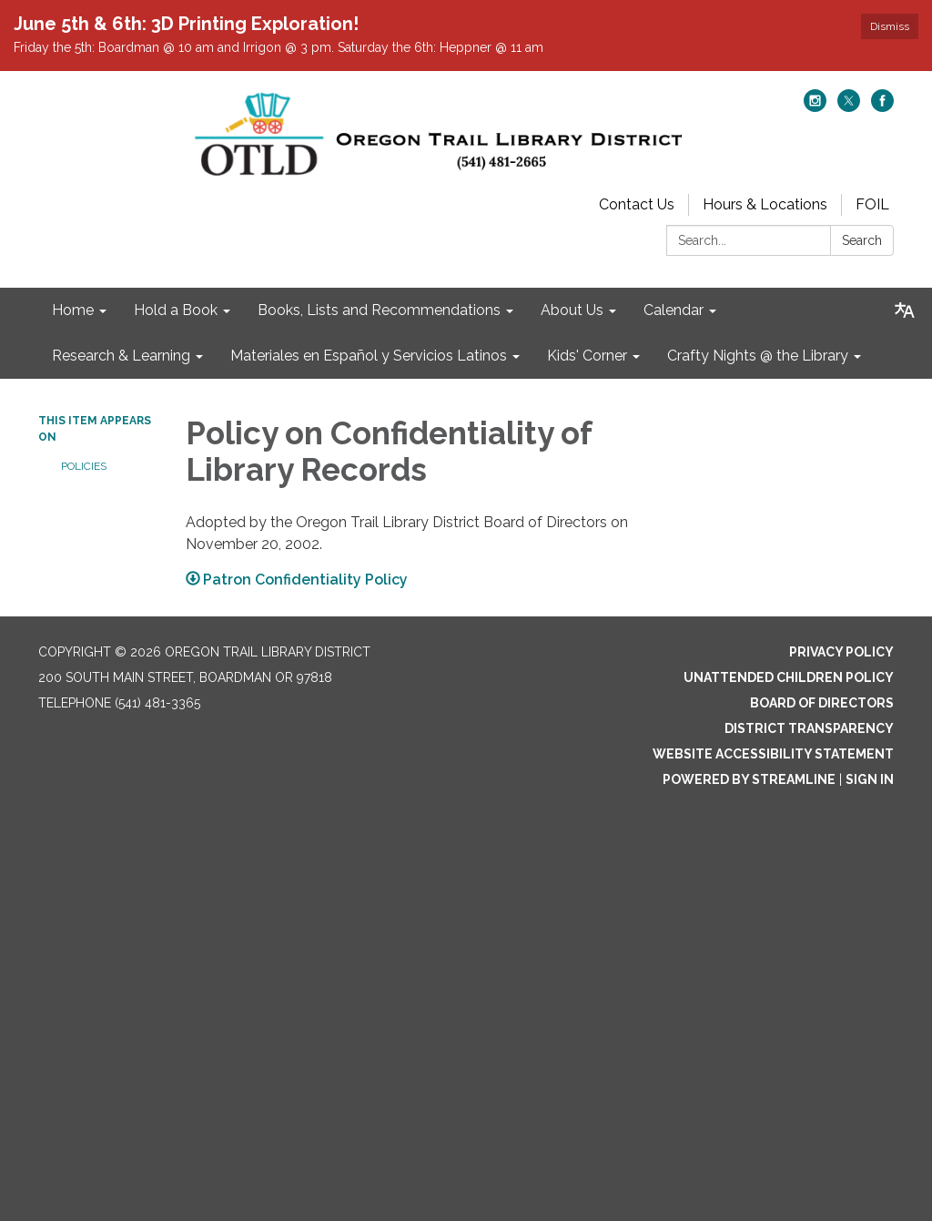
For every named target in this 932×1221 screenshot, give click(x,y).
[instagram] (815, 107)
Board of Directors (822, 703)
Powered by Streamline (749, 779)
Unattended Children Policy (789, 677)
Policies (83, 466)
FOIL (872, 204)
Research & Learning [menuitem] (121, 355)
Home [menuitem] (73, 310)
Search (862, 240)
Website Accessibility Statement (773, 754)
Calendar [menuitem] (673, 310)
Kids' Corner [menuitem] (587, 355)
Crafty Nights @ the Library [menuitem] (757, 355)
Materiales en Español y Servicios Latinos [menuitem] (368, 355)
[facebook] (882, 107)
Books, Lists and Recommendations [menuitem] (379, 310)
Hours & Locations (765, 204)
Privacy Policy (841, 652)
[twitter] (848, 107)
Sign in (870, 779)
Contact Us (636, 204)
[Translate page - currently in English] (905, 310)
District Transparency (809, 728)
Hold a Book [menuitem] (176, 310)
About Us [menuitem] (572, 310)
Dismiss (889, 26)
